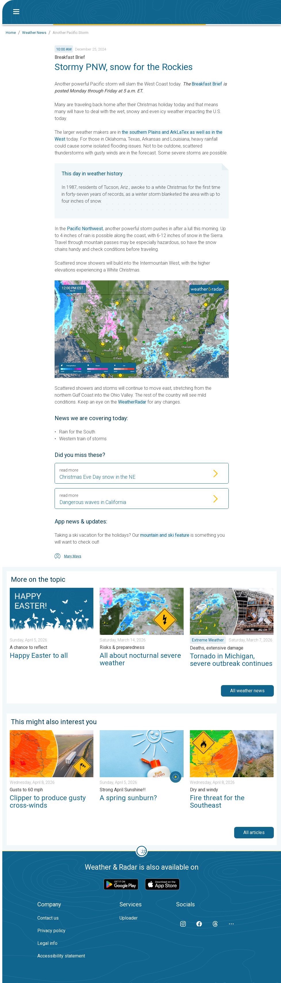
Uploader (129, 918)
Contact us (48, 918)
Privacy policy (51, 930)
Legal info (47, 943)
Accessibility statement (61, 956)
